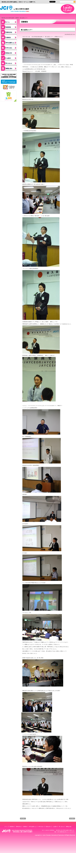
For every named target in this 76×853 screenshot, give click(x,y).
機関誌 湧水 (9, 68)
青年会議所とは (10, 42)
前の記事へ (23, 818)
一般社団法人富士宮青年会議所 (15, 8)
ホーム (8, 22)
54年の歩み (9, 48)
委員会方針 (9, 53)
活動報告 (17, 17)
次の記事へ (72, 818)
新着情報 (8, 27)
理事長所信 (9, 32)
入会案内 (8, 58)
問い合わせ (9, 63)
